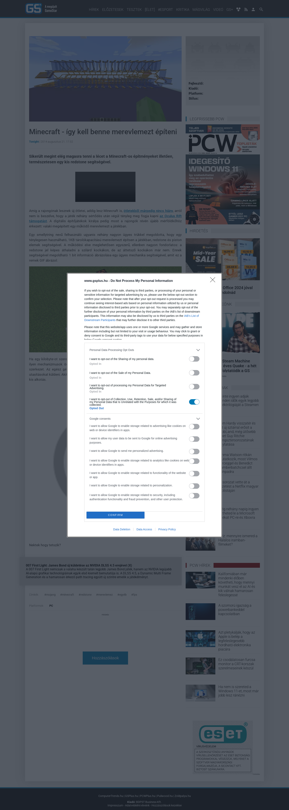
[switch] (194, 359)
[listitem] (144, 350)
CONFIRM (115, 514)
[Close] (214, 281)
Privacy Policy (167, 529)
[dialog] (144, 405)
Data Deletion (121, 529)
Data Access (144, 529)
